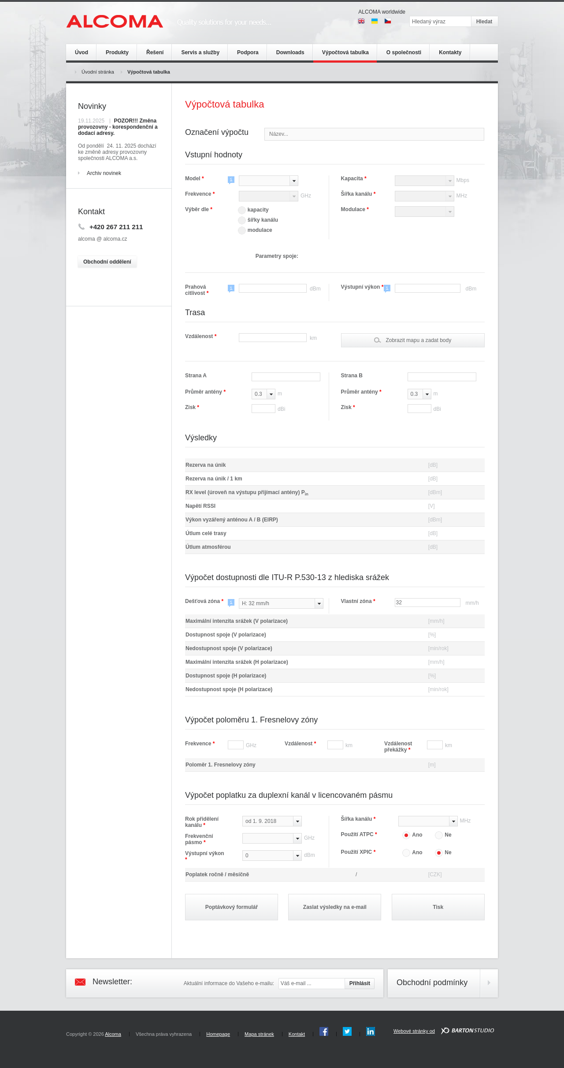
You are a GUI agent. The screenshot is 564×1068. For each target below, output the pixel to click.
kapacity (253, 210)
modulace (255, 230)
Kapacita (354, 178)
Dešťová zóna (204, 601)
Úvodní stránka (98, 71)
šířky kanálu (258, 220)
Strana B (352, 375)
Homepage (218, 1034)
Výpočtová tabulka (148, 71)
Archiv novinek (104, 173)
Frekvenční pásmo (199, 839)
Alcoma (113, 1034)
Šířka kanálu (358, 194)
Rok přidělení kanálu (202, 822)
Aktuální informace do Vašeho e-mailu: (229, 983)
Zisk (192, 407)
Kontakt (297, 1034)
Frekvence (200, 194)
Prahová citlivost (196, 290)
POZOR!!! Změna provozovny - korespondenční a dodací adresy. (118, 127)
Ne (443, 835)
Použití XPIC (358, 852)
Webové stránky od (414, 1031)
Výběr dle (198, 209)
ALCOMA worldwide (381, 12)
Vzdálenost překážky (398, 747)
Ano (412, 835)
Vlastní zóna (358, 601)
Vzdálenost (200, 336)
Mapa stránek (259, 1034)
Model (194, 178)
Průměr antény (205, 392)
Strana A (196, 375)
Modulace (355, 209)
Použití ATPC (359, 834)
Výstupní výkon (360, 287)
